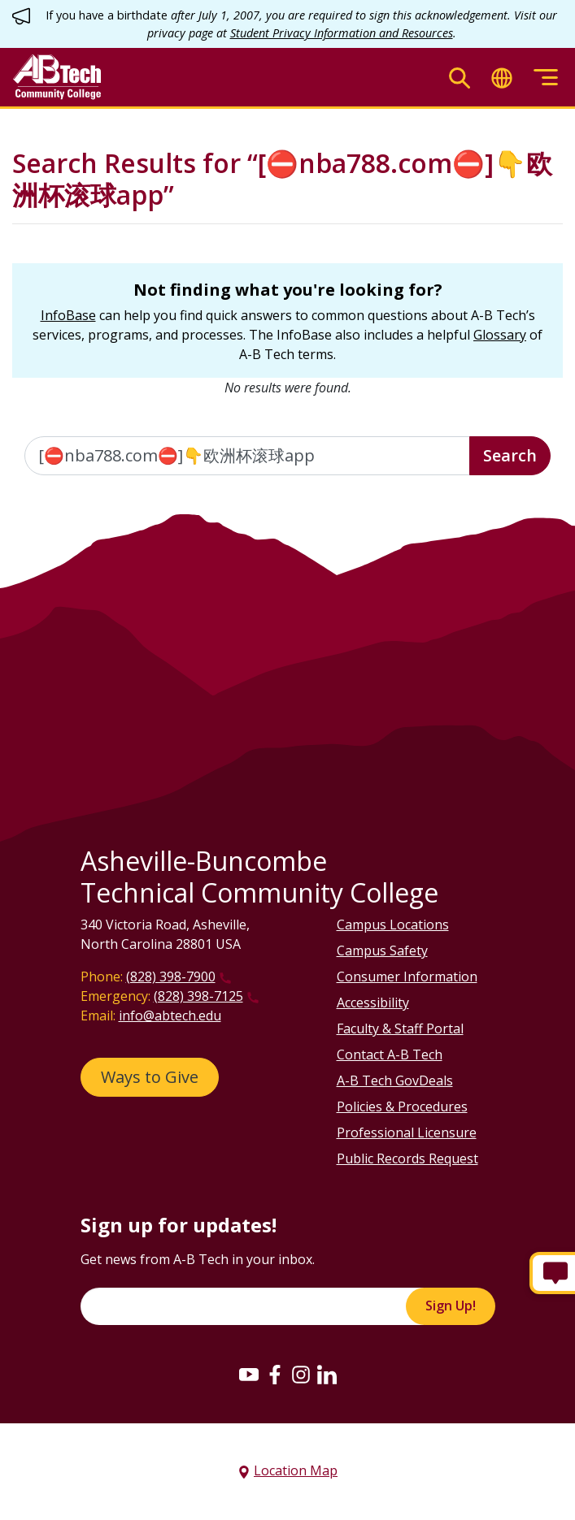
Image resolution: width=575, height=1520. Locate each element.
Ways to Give (149, 1077)
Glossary (499, 335)
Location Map (296, 1470)
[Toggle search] (459, 77)
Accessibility (373, 1002)
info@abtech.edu (170, 1015)
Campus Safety (382, 950)
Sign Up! (450, 1305)
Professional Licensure (407, 1132)
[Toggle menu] (545, 77)
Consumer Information (407, 976)
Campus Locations (393, 924)
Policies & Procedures (402, 1106)
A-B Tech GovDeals (395, 1080)
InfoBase (68, 315)
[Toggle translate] (502, 77)
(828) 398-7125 (198, 996)
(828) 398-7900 (171, 976)
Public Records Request (407, 1158)
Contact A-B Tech (389, 1054)
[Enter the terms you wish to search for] (247, 455)
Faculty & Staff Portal (400, 1028)
